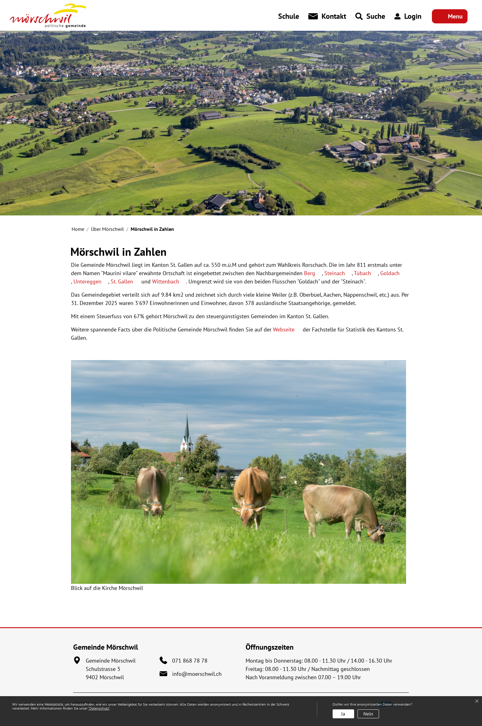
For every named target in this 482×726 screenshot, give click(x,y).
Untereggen (90, 281)
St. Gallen (125, 281)
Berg (313, 273)
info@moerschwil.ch (197, 673)
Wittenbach (169, 281)
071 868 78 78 (189, 660)
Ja (343, 714)
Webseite (287, 329)
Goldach (393, 273)
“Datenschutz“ (99, 708)
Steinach (338, 273)
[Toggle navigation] (450, 16)
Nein (368, 714)
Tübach (366, 273)
